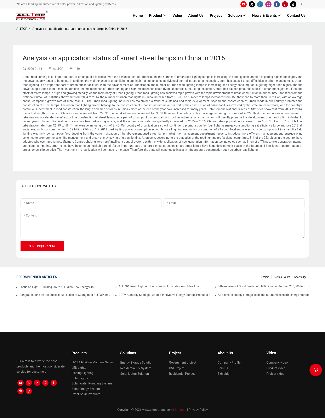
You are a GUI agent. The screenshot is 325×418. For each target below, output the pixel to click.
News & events (282, 277)
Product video (275, 368)
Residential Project (182, 374)
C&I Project (176, 368)
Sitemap (180, 410)
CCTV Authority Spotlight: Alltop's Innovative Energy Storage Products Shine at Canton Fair (164, 294)
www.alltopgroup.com (157, 410)
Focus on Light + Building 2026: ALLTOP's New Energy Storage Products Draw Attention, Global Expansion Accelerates (56, 287)
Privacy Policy (198, 410)
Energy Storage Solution (136, 362)
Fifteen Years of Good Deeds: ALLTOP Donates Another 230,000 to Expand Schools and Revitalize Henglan (263, 286)
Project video (275, 374)
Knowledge (300, 277)
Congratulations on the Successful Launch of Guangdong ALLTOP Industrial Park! (64, 294)
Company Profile (229, 362)
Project (265, 277)
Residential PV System (135, 368)
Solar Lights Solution (134, 374)
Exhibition (224, 374)
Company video (277, 362)
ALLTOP (21, 29)
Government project (182, 362)
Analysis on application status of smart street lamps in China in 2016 (79, 29)
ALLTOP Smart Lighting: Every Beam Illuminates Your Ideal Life (159, 286)
